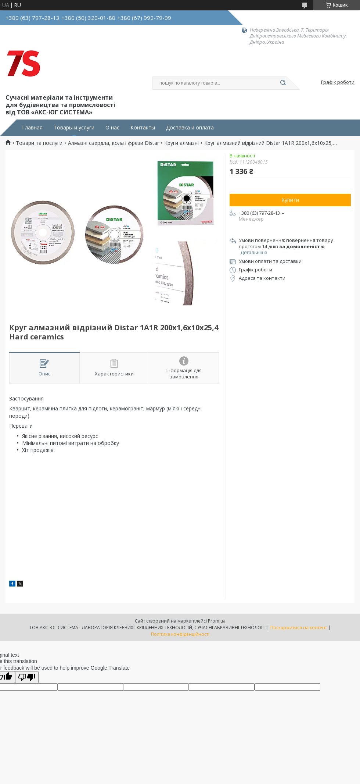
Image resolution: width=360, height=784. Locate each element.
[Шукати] (283, 83)
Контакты (142, 127)
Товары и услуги (74, 127)
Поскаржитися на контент (298, 627)
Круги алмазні (181, 143)
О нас (112, 127)
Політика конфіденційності (180, 634)
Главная (32, 127)
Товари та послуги (39, 143)
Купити (290, 199)
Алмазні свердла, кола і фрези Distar (113, 143)
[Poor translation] (27, 677)
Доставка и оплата (190, 127)
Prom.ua (217, 621)
